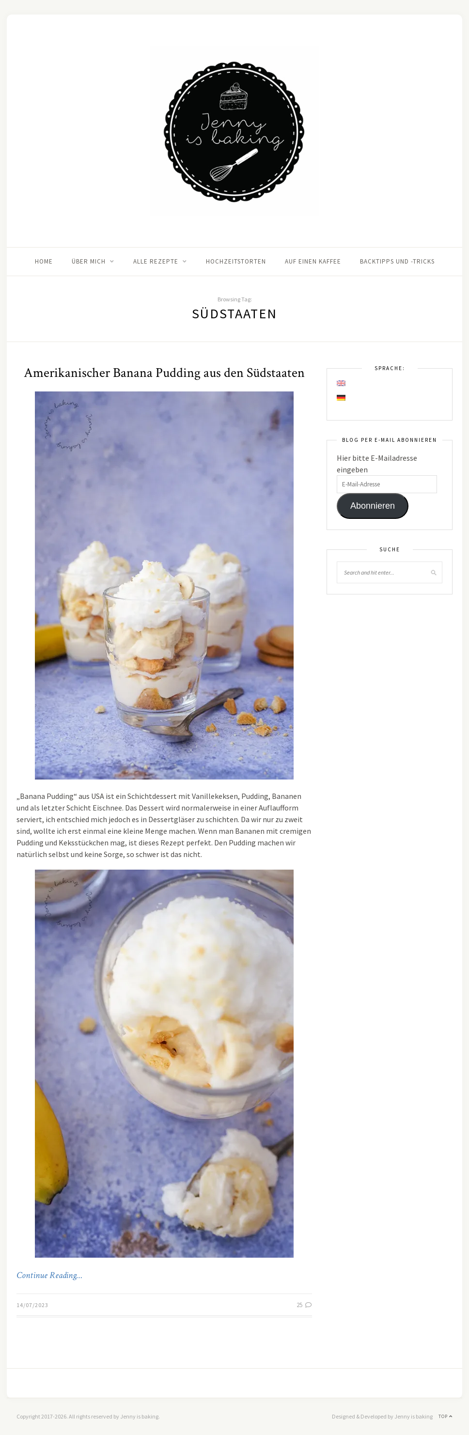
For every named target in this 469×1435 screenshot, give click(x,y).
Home (44, 261)
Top (445, 1416)
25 (304, 1305)
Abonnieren (372, 506)
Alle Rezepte (155, 261)
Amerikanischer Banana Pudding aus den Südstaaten (164, 373)
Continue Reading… (49, 1275)
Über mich (89, 261)
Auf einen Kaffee (313, 261)
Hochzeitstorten (236, 261)
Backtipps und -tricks (397, 261)
